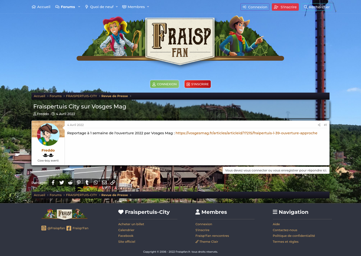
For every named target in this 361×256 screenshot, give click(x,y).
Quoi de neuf (102, 6)
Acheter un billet (131, 224)
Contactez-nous (285, 230)
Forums (68, 6)
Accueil (43, 6)
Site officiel (126, 241)
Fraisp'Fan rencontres (212, 236)
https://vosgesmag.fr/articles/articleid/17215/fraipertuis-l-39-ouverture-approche (246, 133)
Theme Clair (206, 241)
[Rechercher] (316, 7)
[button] (79, 6)
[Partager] (319, 125)
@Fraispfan (53, 228)
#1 (325, 125)
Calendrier (126, 230)
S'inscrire (202, 230)
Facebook (125, 236)
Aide (276, 224)
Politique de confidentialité (294, 236)
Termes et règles (286, 241)
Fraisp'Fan (77, 228)
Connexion (203, 224)
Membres (136, 6)
